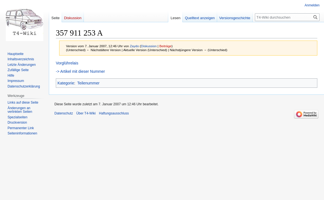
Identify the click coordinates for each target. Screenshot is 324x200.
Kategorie (65, 83)
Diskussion (149, 46)
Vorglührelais (67, 63)
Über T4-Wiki (86, 113)
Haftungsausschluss (114, 113)
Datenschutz (63, 113)
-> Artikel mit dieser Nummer (80, 71)
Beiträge (165, 46)
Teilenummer (88, 83)
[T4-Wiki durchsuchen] (287, 17)
